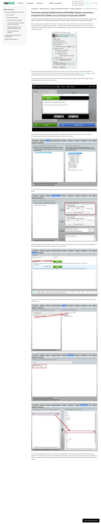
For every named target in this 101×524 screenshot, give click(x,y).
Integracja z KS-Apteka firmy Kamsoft (60, 8)
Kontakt (67, 3)
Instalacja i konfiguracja (75, 8)
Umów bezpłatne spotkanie (91, 520)
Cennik (48, 3)
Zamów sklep (91, 3)
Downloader (83, 73)
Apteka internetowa (44, 8)
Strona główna (34, 8)
